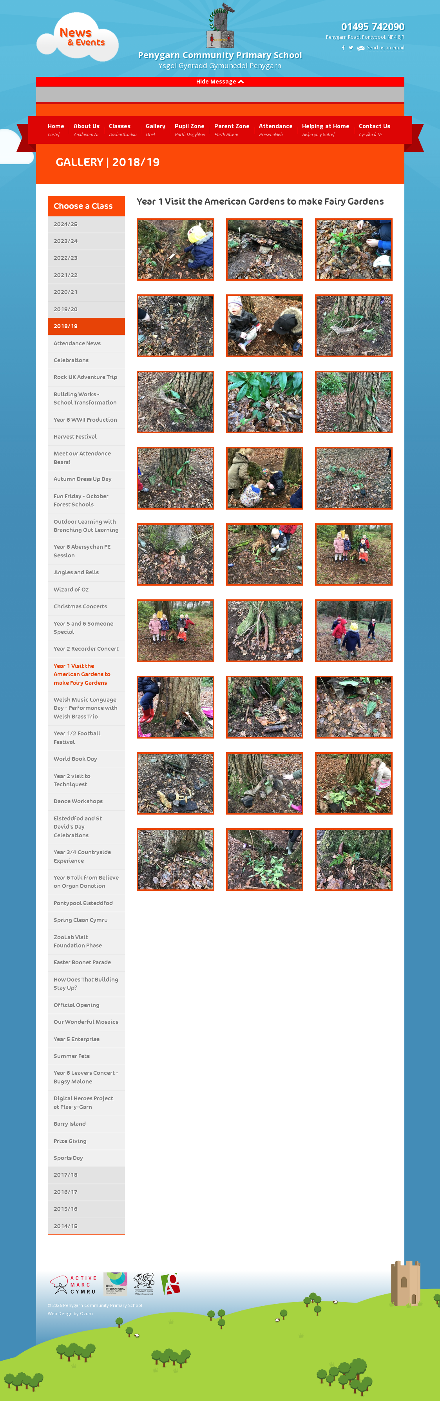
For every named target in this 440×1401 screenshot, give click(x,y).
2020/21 (66, 292)
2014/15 (66, 1226)
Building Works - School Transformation (85, 398)
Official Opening (77, 1005)
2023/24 (66, 241)
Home (56, 129)
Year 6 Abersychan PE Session (82, 551)
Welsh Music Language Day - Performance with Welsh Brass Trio (86, 708)
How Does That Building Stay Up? (86, 984)
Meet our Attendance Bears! (82, 458)
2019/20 (66, 309)
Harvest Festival (75, 437)
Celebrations (71, 360)
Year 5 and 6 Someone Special (83, 628)
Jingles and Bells (76, 572)
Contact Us (374, 129)
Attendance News (77, 343)
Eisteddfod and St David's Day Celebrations (78, 827)
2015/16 (66, 1209)
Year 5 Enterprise (77, 1039)
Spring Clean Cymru (81, 920)
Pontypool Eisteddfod (83, 903)
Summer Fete (72, 1056)
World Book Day (75, 759)
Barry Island (70, 1124)
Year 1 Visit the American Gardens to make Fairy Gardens (82, 674)
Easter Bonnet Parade (82, 962)
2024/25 (66, 224)
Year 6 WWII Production (85, 420)
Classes (122, 129)
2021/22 (66, 275)
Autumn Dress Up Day (83, 479)
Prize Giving (70, 1141)
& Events (86, 42)
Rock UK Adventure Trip (85, 377)
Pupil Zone (190, 129)
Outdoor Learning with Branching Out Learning (86, 526)
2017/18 (66, 1175)
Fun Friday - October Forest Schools (81, 500)
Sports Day (68, 1158)
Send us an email (385, 47)
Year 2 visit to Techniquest (72, 780)
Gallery (155, 129)
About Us (87, 129)
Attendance (276, 129)
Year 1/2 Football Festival (77, 738)
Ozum (86, 1313)
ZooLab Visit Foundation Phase (78, 941)
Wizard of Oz (71, 589)
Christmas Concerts (80, 606)
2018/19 (66, 326)
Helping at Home (325, 129)
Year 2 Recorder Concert (86, 649)
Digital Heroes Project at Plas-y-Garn (83, 1102)
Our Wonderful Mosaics (86, 1022)
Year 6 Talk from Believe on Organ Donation (86, 882)
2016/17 (66, 1192)
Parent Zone (232, 129)
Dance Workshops (78, 801)
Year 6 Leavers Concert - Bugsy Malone (86, 1077)
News (76, 32)
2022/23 (66, 258)
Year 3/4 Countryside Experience (82, 856)
